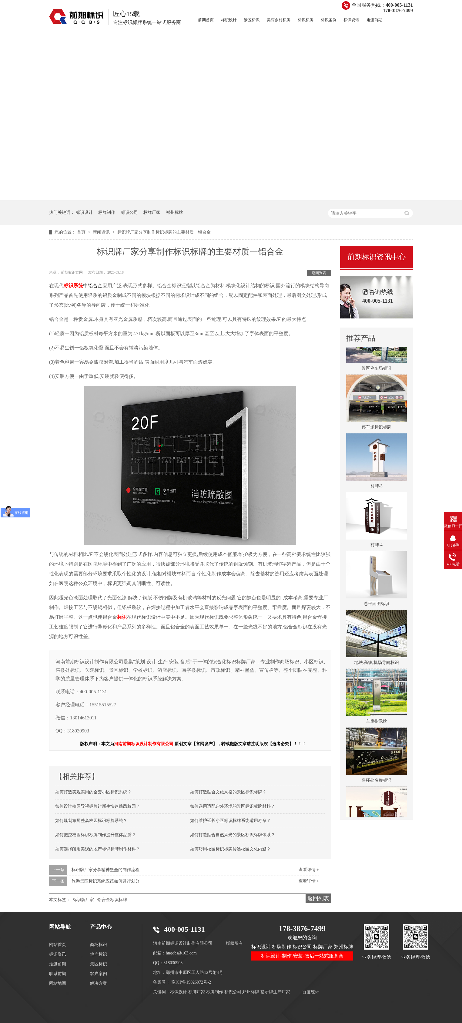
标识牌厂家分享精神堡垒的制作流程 (105, 869)
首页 (82, 232)
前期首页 (206, 20)
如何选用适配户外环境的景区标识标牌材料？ (232, 806)
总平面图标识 (376, 604)
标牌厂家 (151, 212)
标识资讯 (351, 20)
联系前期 (57, 973)
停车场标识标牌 (376, 428)
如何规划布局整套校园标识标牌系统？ (91, 820)
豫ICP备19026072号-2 (191, 982)
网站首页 (57, 944)
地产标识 (98, 954)
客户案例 (98, 973)
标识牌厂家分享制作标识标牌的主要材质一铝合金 (164, 232)
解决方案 (98, 983)
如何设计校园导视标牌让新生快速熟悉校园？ (97, 806)
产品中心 (101, 927)
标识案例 (328, 20)
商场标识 (98, 944)
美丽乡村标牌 (278, 20)
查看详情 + (309, 869)
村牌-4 (376, 545)
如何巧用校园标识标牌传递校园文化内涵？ (230, 849)
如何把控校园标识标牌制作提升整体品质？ (95, 835)
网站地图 (57, 983)
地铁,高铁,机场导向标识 (376, 663)
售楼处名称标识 (376, 781)
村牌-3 (376, 486)
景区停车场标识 (376, 369)
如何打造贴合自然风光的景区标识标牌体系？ (232, 835)
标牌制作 (106, 212)
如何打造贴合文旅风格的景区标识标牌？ (228, 792)
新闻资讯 (102, 232)
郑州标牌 (174, 212)
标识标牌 (305, 20)
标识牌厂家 (83, 899)
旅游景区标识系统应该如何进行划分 (105, 881)
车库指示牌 (376, 722)
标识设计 (229, 20)
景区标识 (251, 20)
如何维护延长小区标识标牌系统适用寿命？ (230, 820)
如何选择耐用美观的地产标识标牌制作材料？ (97, 849)
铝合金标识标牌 (112, 899)
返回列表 (319, 273)
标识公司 (129, 212)
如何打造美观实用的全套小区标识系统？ (93, 792)
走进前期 (374, 20)
